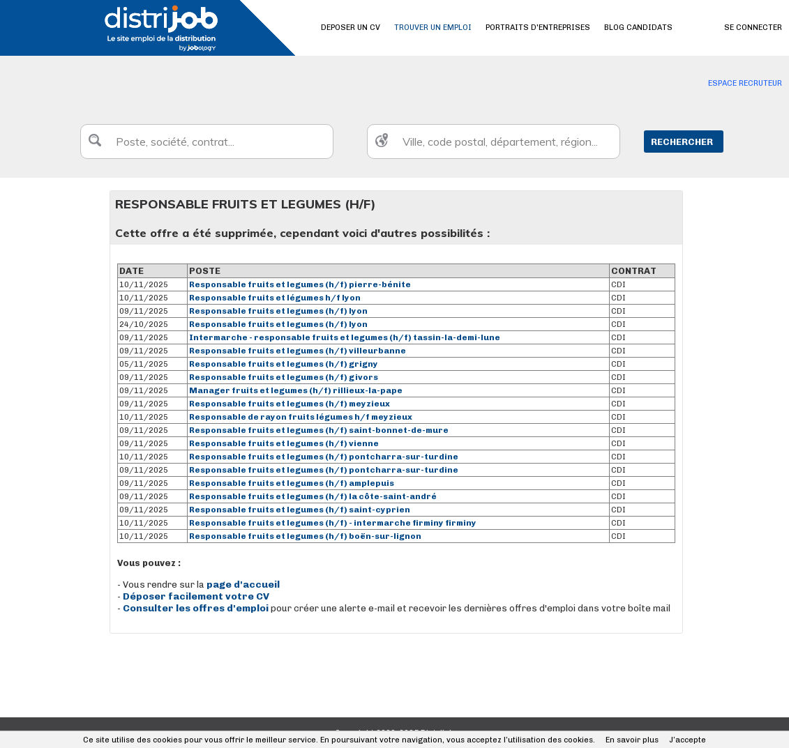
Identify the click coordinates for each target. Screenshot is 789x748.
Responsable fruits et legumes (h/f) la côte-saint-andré (313, 496)
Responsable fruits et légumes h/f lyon (275, 298)
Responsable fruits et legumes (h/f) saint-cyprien (299, 509)
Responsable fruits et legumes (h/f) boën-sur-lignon (305, 536)
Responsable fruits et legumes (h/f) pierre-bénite (300, 284)
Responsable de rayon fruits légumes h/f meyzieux (300, 417)
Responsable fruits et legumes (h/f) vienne (284, 443)
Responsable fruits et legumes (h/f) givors (283, 377)
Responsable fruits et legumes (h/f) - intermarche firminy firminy (332, 523)
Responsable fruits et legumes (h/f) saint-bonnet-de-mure (319, 430)
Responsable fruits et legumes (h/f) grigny (283, 364)
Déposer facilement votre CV (196, 596)
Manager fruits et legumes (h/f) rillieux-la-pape (296, 390)
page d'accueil (243, 584)
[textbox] (206, 141)
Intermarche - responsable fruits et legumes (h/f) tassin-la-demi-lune (344, 337)
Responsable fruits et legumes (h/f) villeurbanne (297, 351)
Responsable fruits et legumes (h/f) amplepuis (291, 483)
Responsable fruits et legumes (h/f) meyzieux (289, 404)
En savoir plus (632, 740)
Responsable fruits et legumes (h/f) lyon (278, 311)
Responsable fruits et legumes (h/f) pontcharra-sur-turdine (323, 456)
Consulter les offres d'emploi (197, 608)
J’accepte (687, 740)
